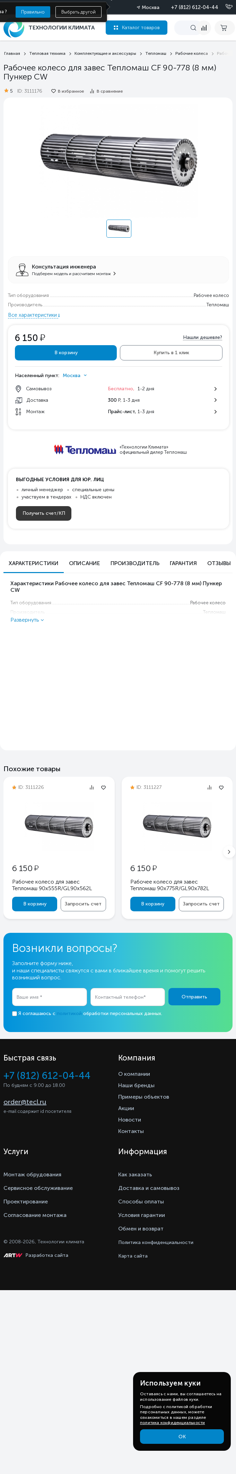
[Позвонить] (225, 7)
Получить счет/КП (44, 513)
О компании (134, 1074)
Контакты (131, 1131)
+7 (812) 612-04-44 (194, 7)
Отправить (194, 997)
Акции (126, 1108)
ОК (182, 1437)
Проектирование (25, 1201)
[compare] (203, 27)
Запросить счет (83, 904)
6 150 (25, 868)
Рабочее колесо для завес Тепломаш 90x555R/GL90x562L (52, 885)
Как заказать (135, 1174)
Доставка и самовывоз (149, 1188)
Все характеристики (33, 315)
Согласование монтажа (35, 1215)
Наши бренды (136, 1085)
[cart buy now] (225, 27)
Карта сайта (133, 1256)
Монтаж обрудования (32, 1174)
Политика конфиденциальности (155, 1242)
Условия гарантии (141, 1215)
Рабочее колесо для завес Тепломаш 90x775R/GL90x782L (169, 885)
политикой (69, 1013)
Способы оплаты (141, 1201)
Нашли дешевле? (202, 337)
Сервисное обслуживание (38, 1188)
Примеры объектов (143, 1096)
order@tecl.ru (24, 1102)
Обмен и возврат (141, 1228)
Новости (129, 1119)
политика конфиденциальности (172, 1422)
